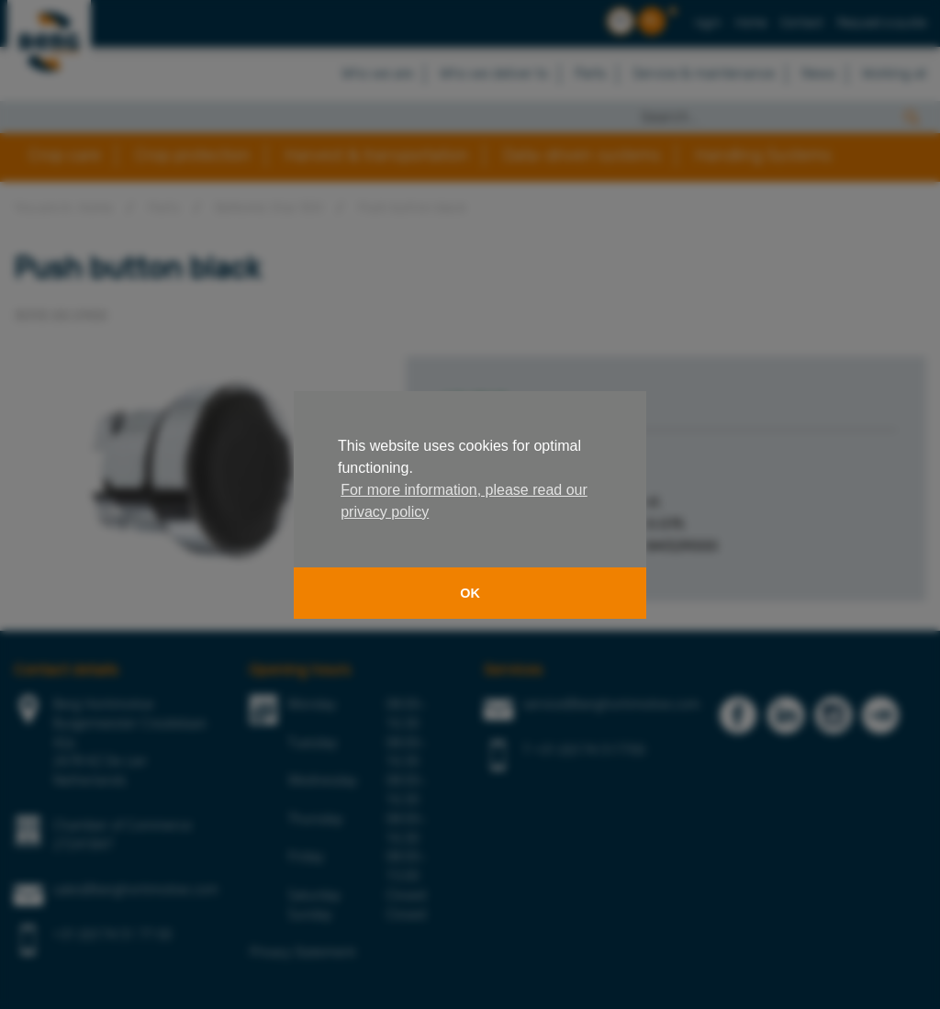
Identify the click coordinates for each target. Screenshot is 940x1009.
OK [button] (470, 593)
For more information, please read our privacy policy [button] (464, 501)
